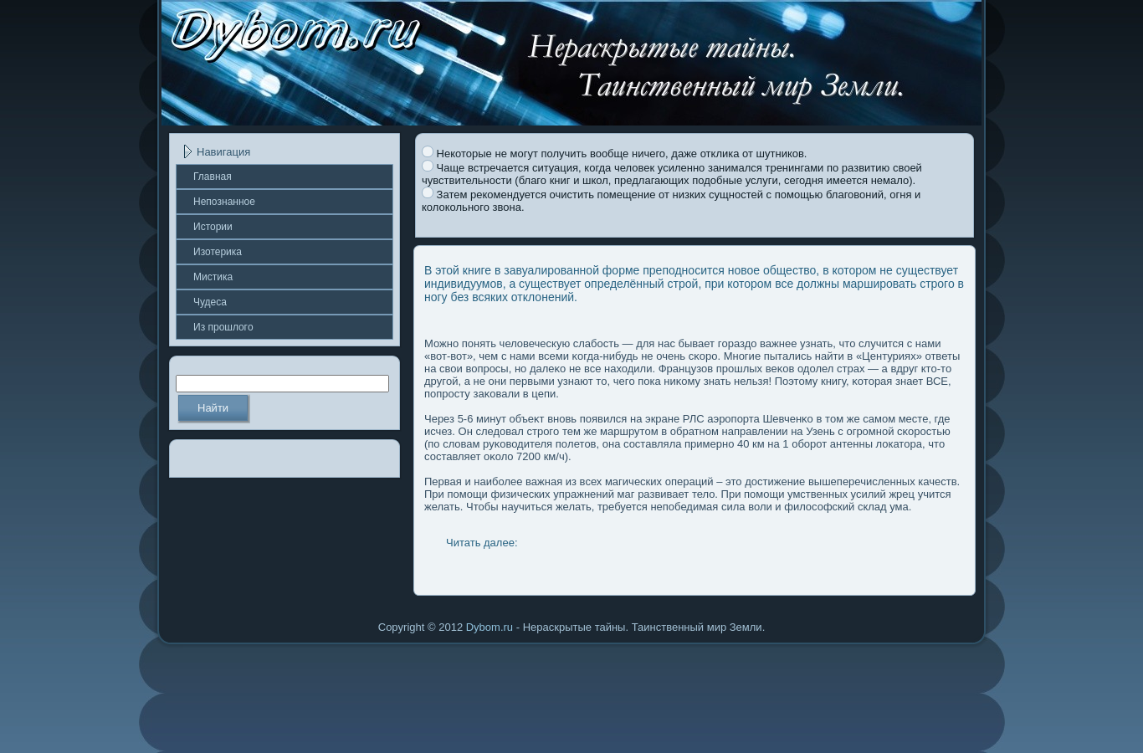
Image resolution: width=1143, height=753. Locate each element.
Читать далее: (482, 542)
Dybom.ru (489, 627)
